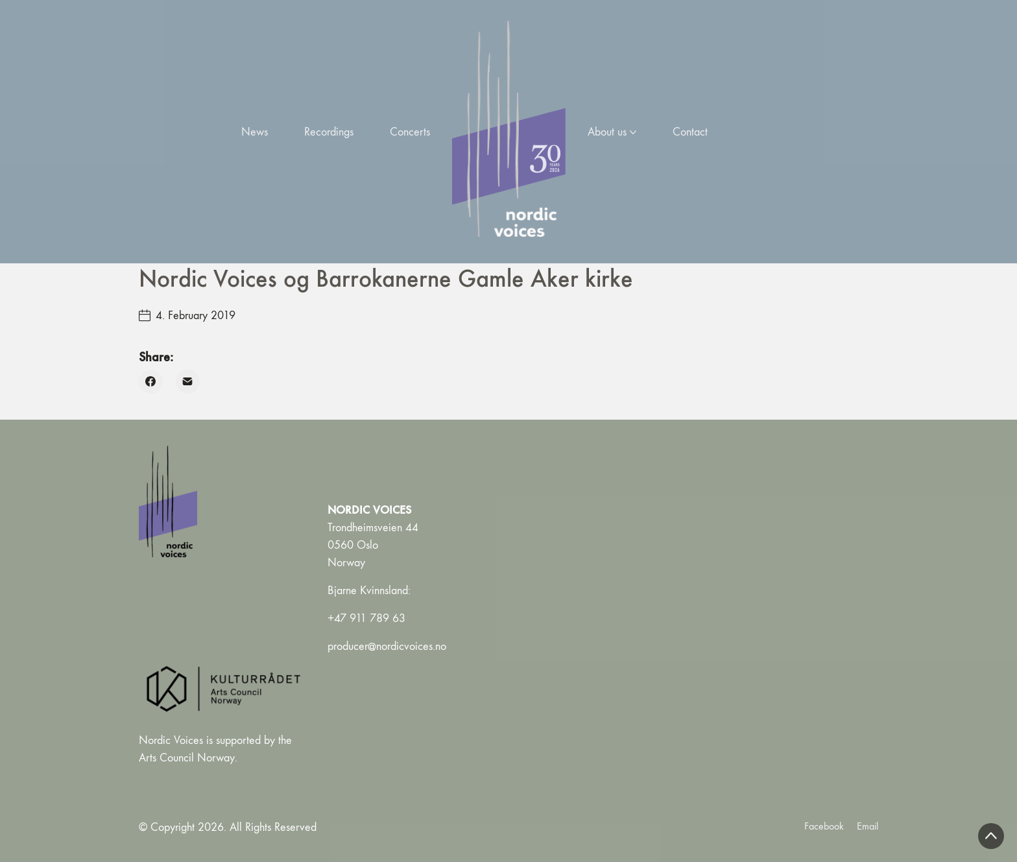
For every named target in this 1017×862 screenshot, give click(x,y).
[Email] (188, 382)
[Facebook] (151, 382)
